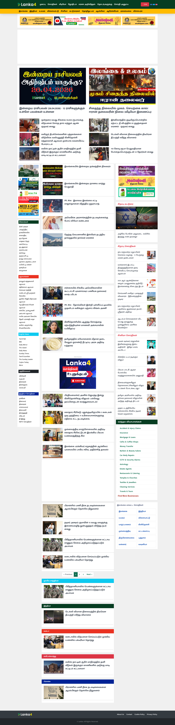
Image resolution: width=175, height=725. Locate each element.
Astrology (123, 467)
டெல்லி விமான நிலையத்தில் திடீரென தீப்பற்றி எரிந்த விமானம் (131, 139)
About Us (120, 714)
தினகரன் (22, 384)
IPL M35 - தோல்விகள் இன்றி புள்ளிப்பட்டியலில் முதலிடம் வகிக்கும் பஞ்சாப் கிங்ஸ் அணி (88, 309)
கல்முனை (23, 273)
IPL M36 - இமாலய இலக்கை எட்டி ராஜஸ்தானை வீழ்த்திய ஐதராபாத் (81, 205)
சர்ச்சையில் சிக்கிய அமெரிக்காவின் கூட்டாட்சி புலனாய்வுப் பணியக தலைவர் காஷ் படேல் (85, 294)
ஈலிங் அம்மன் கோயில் (28, 319)
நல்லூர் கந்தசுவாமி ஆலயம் (26, 286)
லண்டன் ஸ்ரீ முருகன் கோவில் (27, 297)
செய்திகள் (52, 4)
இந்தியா (33, 11)
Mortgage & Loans (127, 440)
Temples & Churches (127, 481)
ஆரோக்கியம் (112, 11)
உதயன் (22, 382)
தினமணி (22, 413)
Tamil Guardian (24, 359)
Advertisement (78, 360)
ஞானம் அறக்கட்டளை (27, 264)
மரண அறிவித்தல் (87, 4)
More (21, 368)
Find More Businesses (128, 499)
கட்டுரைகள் (74, 11)
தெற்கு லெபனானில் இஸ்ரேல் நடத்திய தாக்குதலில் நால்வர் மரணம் (84, 239)
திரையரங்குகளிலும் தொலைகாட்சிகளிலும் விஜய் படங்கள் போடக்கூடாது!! (131, 388)
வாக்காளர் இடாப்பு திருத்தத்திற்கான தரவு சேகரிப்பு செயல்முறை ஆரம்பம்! (128, 272)
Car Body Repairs (126, 458)
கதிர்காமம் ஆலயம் (26, 290)
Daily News (23, 353)
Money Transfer (125, 449)
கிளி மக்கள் (23, 229)
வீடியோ (62, 4)
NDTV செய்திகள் (25, 424)
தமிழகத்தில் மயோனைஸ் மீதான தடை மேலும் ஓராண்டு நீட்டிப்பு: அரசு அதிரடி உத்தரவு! (84, 345)
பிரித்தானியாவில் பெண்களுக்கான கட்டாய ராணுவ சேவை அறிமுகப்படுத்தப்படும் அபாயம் (87, 546)
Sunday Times (24, 356)
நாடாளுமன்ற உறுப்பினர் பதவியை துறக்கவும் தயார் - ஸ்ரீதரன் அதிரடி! (130, 312)
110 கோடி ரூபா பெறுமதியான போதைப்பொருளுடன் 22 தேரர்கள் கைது (132, 153)
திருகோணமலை (126, 540)
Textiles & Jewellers (127, 485)
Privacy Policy (152, 714)
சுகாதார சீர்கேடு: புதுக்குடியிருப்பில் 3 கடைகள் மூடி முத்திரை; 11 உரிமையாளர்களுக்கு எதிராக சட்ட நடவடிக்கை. (88, 419)
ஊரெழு (22, 256)
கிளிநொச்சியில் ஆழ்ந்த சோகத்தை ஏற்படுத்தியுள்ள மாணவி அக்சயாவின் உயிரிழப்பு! (84, 328)
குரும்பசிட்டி (23, 259)
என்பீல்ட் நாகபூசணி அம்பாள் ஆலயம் (26, 315)
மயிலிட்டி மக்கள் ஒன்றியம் (25, 269)
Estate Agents (125, 472)
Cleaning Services (126, 490)
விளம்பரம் (137, 11)
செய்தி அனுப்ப (121, 4)
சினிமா (64, 11)
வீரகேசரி (22, 379)
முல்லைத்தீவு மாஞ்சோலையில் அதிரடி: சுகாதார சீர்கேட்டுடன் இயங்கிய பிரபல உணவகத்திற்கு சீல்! (84, 436)
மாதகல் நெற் (24, 244)
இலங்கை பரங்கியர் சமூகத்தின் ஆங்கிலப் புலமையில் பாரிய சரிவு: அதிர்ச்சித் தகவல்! (86, 451)
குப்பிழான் (23, 241)
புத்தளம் (142, 540)
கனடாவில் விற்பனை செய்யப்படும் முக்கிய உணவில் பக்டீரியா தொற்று (86, 561)
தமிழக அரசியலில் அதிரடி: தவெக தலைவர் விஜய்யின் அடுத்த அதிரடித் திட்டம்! (130, 401)
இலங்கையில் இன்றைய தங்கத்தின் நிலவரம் (87, 169)
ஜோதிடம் (72, 4)
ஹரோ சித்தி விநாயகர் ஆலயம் (27, 303)
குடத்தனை (23, 250)
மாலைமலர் (23, 410)
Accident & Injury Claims (129, 431)
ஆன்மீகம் (100, 11)
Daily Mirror (23, 347)
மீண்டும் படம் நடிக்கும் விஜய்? (128, 362)
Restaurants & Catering (129, 476)
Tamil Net (22, 342)
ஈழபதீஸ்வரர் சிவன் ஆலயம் (26, 309)
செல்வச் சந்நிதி (25, 293)
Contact (129, 714)
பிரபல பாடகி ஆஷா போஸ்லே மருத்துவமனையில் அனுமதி (131, 375)
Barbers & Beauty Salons (129, 454)
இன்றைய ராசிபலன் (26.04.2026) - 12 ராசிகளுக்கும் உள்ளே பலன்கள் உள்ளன (52, 113)
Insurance (123, 436)
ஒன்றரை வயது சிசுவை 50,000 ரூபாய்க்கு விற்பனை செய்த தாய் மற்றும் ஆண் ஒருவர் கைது (62, 126)
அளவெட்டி (23, 247)
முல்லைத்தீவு (125, 534)
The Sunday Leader (26, 362)
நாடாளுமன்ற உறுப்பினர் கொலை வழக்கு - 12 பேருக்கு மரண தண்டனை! (131, 258)
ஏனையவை (125, 11)
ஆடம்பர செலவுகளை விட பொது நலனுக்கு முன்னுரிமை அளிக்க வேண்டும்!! (130, 326)
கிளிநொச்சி (143, 527)
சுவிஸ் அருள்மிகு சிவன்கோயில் (25, 329)
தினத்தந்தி (23, 416)
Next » (89, 577)
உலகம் (42, 11)
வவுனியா (142, 547)
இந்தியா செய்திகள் (27, 396)
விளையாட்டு (53, 11)
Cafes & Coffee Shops (128, 445)
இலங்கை (23, 11)
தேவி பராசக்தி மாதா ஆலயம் (27, 324)
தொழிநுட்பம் (88, 11)
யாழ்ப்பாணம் (125, 527)
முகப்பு (43, 4)
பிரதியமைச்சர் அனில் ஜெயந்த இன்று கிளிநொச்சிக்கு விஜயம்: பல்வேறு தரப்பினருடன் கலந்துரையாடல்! (84, 402)
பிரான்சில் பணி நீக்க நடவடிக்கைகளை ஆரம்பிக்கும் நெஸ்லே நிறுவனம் (84, 510)
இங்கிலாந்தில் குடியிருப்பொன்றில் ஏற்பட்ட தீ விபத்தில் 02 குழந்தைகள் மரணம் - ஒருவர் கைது (129, 126)
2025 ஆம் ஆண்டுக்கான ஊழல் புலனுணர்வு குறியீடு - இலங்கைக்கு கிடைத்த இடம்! (131, 286)
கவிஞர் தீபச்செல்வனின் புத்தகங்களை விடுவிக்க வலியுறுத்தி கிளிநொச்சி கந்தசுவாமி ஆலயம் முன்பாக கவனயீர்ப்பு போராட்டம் (62, 142)
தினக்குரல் (23, 387)
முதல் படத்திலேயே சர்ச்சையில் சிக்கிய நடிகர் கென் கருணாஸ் (129, 414)
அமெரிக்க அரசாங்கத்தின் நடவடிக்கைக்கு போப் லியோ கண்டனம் (86, 222)
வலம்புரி (22, 390)
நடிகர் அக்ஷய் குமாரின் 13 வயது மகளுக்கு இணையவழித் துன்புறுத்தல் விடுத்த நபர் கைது (85, 529)
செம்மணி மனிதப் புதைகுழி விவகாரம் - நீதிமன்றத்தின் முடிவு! (130, 299)
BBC (20, 344)
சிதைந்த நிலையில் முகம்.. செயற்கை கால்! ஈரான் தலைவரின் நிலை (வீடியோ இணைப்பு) (120, 113)
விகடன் (22, 419)
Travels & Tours (125, 494)
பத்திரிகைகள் (24, 374)
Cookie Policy (139, 714)
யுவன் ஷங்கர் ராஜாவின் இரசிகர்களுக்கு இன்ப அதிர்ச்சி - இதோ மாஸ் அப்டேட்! (128, 349)
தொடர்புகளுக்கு (104, 4)
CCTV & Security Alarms (129, 463)
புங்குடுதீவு (23, 232)
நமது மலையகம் (25, 261)
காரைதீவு (22, 238)
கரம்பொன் (23, 253)
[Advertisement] (87, 50)
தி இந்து (22, 421)
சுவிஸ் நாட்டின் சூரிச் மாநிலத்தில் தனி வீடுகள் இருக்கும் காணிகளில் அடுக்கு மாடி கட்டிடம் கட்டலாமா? (61, 155)
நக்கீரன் (22, 401)
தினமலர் (22, 404)
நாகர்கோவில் (24, 235)
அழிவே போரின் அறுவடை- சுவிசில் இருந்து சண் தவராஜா (134, 238)
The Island (22, 350)
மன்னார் (122, 547)
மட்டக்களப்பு (144, 534)
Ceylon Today (24, 365)
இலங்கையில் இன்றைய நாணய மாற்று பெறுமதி (84, 188)
